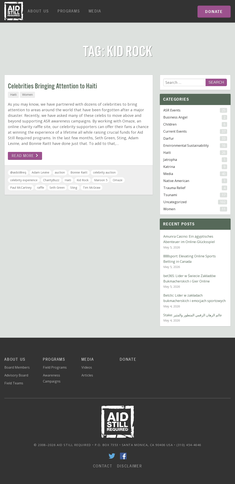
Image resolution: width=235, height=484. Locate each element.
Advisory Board (16, 375)
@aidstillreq (18, 172)
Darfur (195, 138)
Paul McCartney (20, 187)
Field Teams (13, 383)
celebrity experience (24, 180)
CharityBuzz (51, 180)
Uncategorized (195, 202)
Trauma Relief (195, 188)
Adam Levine (40, 172)
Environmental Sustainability (195, 145)
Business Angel (195, 117)
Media (95, 11)
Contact (103, 466)
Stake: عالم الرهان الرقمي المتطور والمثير (192, 315)
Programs (69, 11)
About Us (38, 11)
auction (60, 172)
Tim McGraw (91, 187)
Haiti (13, 95)
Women (27, 95)
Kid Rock (82, 180)
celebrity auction (104, 172)
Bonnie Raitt (78, 172)
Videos (86, 367)
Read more (25, 155)
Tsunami (195, 195)
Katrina (195, 166)
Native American (195, 180)
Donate (128, 359)
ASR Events (195, 110)
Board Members (17, 367)
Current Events (195, 131)
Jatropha (195, 159)
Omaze (117, 180)
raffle (40, 187)
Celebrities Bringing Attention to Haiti (52, 86)
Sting (73, 187)
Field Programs (55, 367)
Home (13, 11)
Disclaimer (129, 466)
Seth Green (57, 187)
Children (195, 124)
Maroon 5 (100, 180)
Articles (87, 375)
